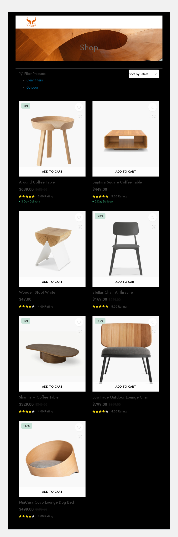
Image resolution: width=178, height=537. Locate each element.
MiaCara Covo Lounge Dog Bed (46, 502)
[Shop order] (144, 74)
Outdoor (32, 87)
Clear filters (34, 80)
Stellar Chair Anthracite (112, 292)
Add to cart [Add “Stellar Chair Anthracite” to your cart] (125, 282)
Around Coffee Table (37, 182)
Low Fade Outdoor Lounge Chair (120, 397)
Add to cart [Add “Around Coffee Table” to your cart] (52, 171)
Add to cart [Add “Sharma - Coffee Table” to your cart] (52, 386)
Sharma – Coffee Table (38, 397)
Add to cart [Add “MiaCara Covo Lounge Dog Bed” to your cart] (52, 491)
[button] (79, 107)
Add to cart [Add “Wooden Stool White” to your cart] (52, 282)
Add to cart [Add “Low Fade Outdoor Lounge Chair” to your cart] (125, 386)
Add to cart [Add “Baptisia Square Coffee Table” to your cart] (125, 171)
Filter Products (32, 74)
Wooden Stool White (37, 292)
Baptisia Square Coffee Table (117, 182)
